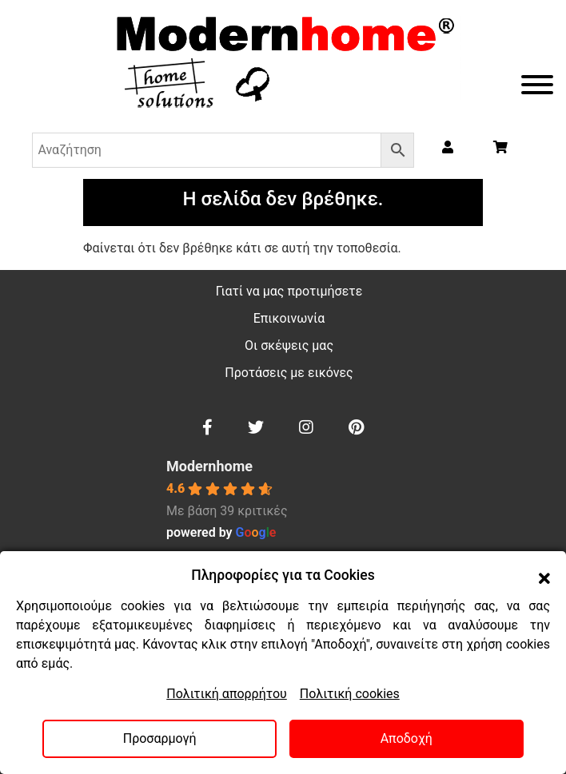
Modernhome (209, 466)
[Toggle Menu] (537, 84)
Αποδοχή (406, 738)
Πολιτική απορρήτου (226, 693)
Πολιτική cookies (350, 693)
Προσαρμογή (160, 738)
